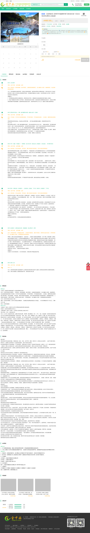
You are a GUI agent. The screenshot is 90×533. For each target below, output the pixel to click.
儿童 (55, 51)
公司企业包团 (57, 528)
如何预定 (25, 74)
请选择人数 (85, 60)
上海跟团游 (13, 528)
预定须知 (18, 74)
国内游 (28, 528)
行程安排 (4, 74)
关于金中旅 (7, 525)
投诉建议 (36, 525)
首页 (3, 8)
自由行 (32, 528)
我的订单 (72, 1)
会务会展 (22, 8)
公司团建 (15, 8)
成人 (44, 51)
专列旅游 (37, 528)
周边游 (24, 528)
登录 (7, 1)
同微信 (86, 4)
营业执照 (29, 525)
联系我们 (82, 1)
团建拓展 (51, 528)
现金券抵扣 (56, 26)
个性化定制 (77, 59)
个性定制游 (19, 528)
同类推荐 (32, 74)
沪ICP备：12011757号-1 (31, 526)
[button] (2, 23)
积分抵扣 (46, 26)
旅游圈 (65, 24)
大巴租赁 (28, 8)
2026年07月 (20, 44)
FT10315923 (47, 24)
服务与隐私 (15, 525)
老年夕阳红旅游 (44, 528)
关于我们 (77, 1)
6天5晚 (57, 24)
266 (62, 20)
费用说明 (11, 74)
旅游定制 (8, 8)
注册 (10, 1)
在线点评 (39, 74)
